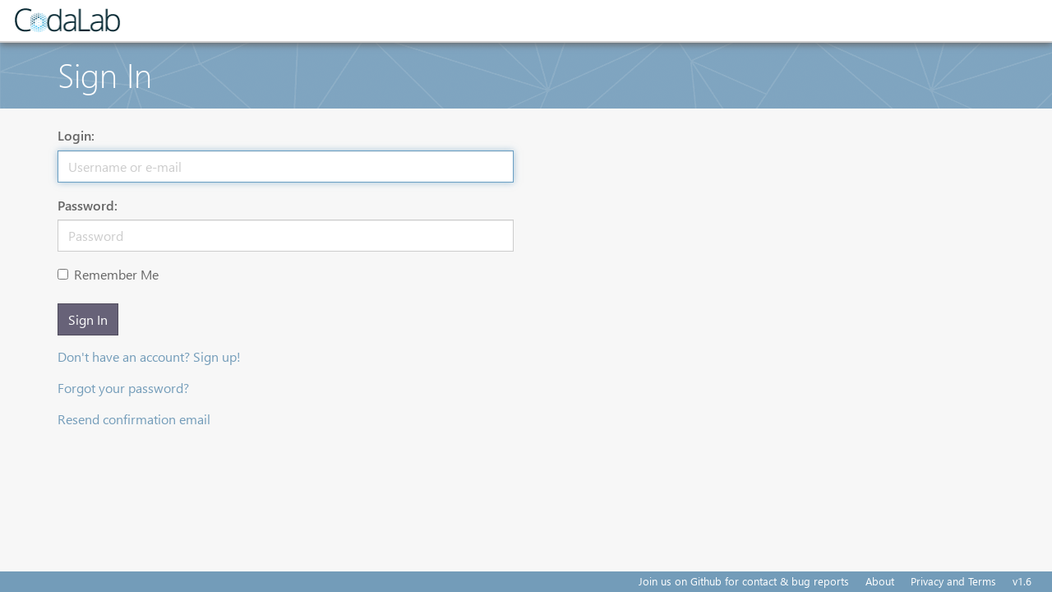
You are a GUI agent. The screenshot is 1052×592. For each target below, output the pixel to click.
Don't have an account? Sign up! (149, 356)
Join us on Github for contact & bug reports (744, 581)
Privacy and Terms (953, 581)
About (879, 581)
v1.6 (1022, 581)
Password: (88, 205)
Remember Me (108, 274)
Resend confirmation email (134, 419)
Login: (76, 135)
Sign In (88, 319)
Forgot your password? (123, 387)
